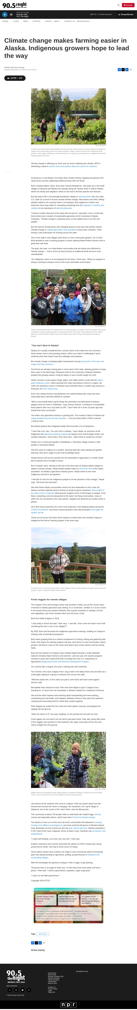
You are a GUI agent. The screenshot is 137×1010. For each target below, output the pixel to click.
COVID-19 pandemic (40, 511)
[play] (5, 15)
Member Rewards (54, 979)
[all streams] (126, 15)
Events (48, 22)
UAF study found (50, 390)
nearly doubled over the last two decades (48, 419)
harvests (68, 209)
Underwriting (52, 982)
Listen (16, 22)
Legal (50, 991)
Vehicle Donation (53, 981)
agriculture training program (56, 435)
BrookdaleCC (83, 22)
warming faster (84, 197)
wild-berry (60, 209)
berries (98, 815)
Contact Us (69, 22)
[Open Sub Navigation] (10, 22)
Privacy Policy (52, 990)
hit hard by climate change (83, 818)
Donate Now (52, 974)
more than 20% (85, 470)
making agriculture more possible (61, 231)
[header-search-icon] (119, 6)
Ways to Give (52, 984)
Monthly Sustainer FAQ (55, 977)
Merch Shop (52, 976)
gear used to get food (78, 829)
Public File (51, 993)
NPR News (43, 935)
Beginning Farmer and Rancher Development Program (65, 663)
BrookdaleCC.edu (82, 972)
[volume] (11, 15)
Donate (129, 5)
